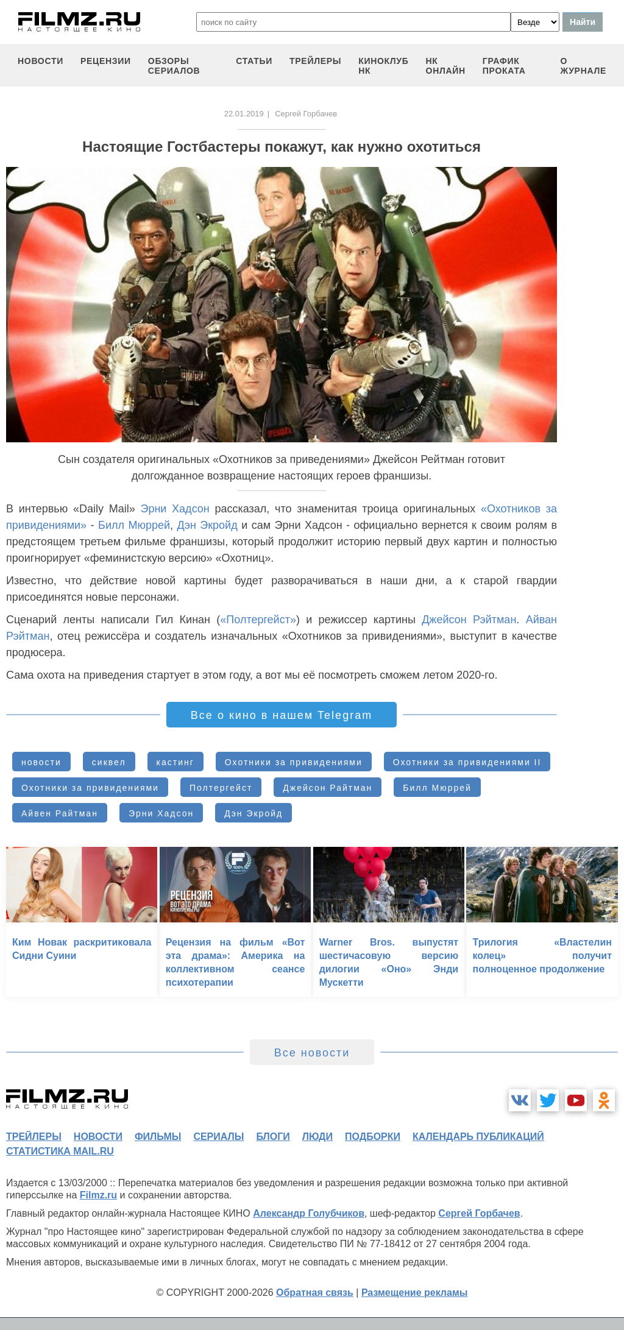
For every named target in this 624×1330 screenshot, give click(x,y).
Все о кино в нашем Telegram (281, 715)
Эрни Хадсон (174, 509)
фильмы (158, 1136)
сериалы (218, 1136)
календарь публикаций (478, 1136)
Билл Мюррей (134, 525)
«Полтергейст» (258, 620)
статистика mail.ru (60, 1151)
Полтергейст (221, 788)
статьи (254, 61)
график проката (504, 66)
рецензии (105, 61)
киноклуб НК (383, 66)
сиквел (109, 762)
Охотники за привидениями (294, 762)
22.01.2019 (244, 113)
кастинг (175, 762)
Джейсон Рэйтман (469, 620)
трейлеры (315, 61)
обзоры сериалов (174, 66)
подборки (372, 1136)
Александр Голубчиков (308, 1213)
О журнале (583, 66)
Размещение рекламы (414, 1292)
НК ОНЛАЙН (446, 66)
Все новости (312, 1053)
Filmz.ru (98, 1195)
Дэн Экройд (207, 525)
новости (40, 61)
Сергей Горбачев (479, 1213)
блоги (272, 1136)
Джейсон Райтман (327, 788)
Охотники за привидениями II (467, 762)
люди (317, 1136)
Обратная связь (314, 1292)
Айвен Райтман (59, 813)
